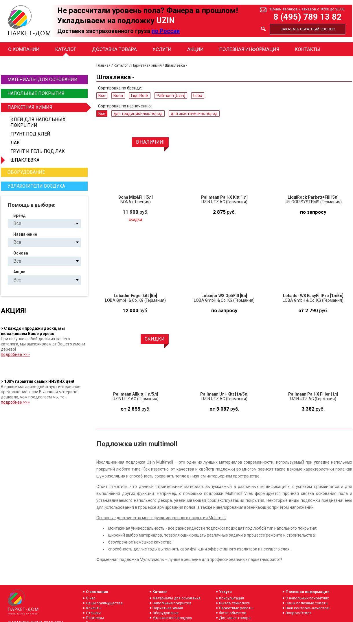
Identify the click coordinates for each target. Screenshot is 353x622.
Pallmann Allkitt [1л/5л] (135, 394)
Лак (15, 142)
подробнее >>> (15, 354)
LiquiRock (139, 95)
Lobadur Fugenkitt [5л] (135, 296)
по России (166, 31)
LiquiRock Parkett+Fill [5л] (313, 197)
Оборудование (26, 172)
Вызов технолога (234, 603)
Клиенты (94, 608)
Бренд (19, 215)
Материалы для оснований (43, 79)
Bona (118, 95)
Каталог (65, 49)
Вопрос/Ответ (298, 613)
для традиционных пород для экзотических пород (49, 242)
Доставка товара (114, 49)
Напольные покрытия (36, 93)
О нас (90, 598)
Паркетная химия (47, 107)
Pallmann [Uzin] (171, 95)
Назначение (25, 234)
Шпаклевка (24, 160)
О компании (24, 49)
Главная (103, 65)
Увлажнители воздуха (36, 186)
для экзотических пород (194, 113)
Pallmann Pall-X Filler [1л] (313, 394)
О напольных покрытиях (307, 598)
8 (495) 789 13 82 (307, 17)
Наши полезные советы (307, 603)
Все (101, 95)
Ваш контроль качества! (308, 608)
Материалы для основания (176, 598)
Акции (195, 49)
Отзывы (93, 613)
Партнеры (95, 618)
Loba (197, 95)
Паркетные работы (236, 608)
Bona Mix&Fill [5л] (135, 197)
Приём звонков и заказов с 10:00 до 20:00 (307, 9)
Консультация (231, 598)
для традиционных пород (138, 113)
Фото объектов (233, 613)
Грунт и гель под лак (37, 151)
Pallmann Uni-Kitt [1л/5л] (224, 394)
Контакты (307, 49)
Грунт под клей (30, 134)
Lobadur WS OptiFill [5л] (224, 296)
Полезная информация (249, 49)
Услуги (162, 49)
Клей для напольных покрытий (37, 122)
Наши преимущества (104, 603)
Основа (20, 253)
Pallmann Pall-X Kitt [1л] (224, 197)
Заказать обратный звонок (307, 29)
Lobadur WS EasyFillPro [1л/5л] (313, 296)
